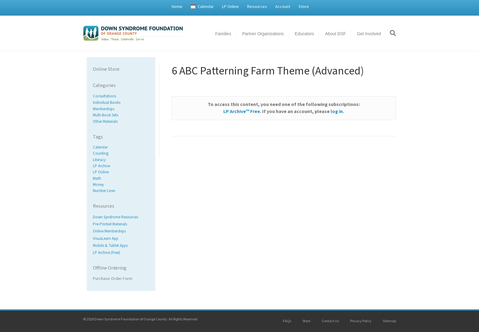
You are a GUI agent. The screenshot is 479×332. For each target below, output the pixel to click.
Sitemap (389, 321)
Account (282, 7)
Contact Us (330, 321)
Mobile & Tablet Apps (110, 245)
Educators (304, 33)
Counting (100, 154)
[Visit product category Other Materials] (121, 122)
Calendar (206, 7)
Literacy (99, 160)
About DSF (335, 33)
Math (97, 178)
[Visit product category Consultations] (121, 96)
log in (337, 111)
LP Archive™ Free (241, 111)
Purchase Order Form (112, 279)
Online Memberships (109, 231)
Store (303, 7)
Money (98, 184)
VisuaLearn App (105, 238)
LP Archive (101, 166)
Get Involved (369, 33)
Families (223, 33)
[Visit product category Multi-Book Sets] (121, 115)
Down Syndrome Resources (115, 217)
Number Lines (104, 191)
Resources (257, 7)
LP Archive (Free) (106, 252)
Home (177, 7)
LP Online (230, 7)
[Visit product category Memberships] (121, 109)
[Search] (391, 33)
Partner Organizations (263, 33)
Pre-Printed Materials (110, 224)
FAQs (287, 321)
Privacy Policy (360, 321)
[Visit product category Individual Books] (121, 103)
